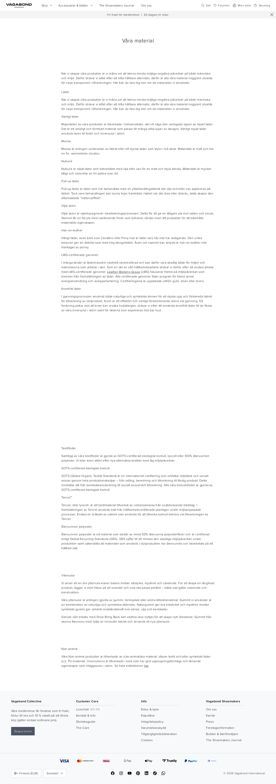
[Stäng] (272, 14)
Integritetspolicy (152, 721)
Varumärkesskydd (153, 728)
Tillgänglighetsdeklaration (159, 734)
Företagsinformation (220, 728)
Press (210, 721)
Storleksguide (85, 721)
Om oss (211, 709)
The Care (82, 728)
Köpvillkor (148, 715)
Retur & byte (150, 709)
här (146, 666)
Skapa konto (23, 731)
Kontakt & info (85, 715)
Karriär (210, 715)
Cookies (147, 740)
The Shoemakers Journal (224, 740)
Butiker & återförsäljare (222, 734)
